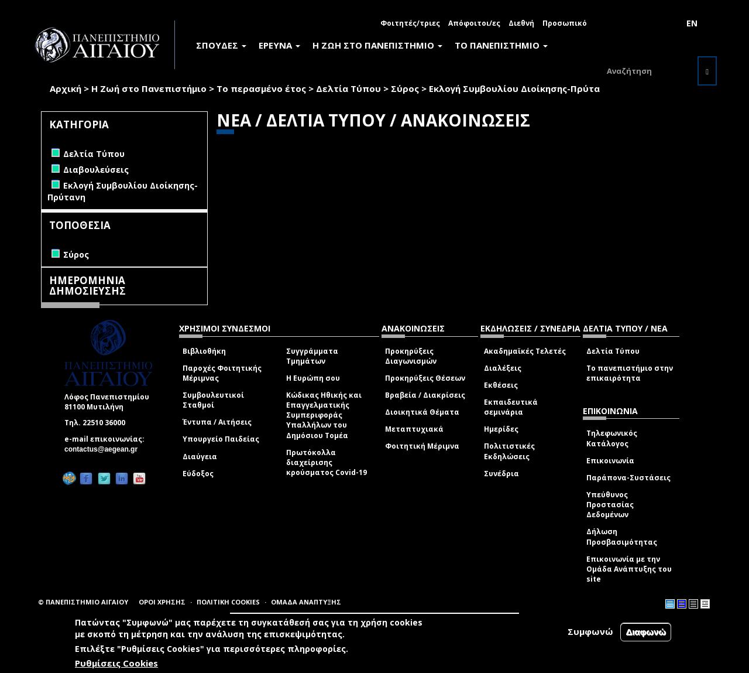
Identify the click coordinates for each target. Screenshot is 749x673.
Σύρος (405, 88)
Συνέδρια (501, 474)
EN (692, 23)
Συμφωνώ (590, 631)
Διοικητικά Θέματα (422, 412)
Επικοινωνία (610, 461)
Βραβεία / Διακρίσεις (425, 395)
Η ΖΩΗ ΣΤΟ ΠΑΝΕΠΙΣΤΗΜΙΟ (377, 45)
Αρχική (65, 88)
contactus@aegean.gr (104, 449)
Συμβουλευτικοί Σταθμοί (213, 400)
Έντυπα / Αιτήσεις (217, 422)
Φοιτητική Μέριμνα (422, 446)
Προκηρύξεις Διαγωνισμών (411, 356)
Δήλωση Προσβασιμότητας (621, 536)
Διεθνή (521, 23)
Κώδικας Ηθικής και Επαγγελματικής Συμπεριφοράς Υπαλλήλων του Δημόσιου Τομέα (324, 415)
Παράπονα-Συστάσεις (628, 478)
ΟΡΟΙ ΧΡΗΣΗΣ (162, 601)
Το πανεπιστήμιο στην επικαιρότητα (629, 373)
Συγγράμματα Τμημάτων (312, 356)
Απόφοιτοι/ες (474, 23)
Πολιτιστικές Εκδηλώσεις (509, 451)
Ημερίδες (501, 429)
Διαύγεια (200, 457)
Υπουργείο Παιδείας (221, 439)
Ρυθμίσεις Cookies (116, 663)
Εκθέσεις (501, 385)
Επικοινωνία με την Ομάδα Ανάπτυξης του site (629, 569)
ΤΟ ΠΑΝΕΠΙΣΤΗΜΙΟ (501, 45)
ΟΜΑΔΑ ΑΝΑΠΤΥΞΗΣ (306, 601)
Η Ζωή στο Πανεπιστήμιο (149, 88)
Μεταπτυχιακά (414, 429)
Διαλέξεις (502, 368)
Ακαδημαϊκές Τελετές (525, 351)
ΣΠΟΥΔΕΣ (221, 45)
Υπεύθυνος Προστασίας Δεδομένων (610, 505)
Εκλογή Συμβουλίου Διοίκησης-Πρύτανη (519, 88)
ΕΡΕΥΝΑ (279, 45)
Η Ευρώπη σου (313, 378)
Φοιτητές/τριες (410, 23)
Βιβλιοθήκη (204, 351)
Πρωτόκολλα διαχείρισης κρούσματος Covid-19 (326, 462)
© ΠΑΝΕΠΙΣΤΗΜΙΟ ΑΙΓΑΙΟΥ (83, 601)
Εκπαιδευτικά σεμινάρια (511, 407)
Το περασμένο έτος (261, 88)
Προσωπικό (564, 23)
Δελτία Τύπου (348, 88)
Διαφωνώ (646, 632)
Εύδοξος (198, 474)
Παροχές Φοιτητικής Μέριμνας (222, 373)
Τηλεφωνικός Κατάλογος (611, 438)
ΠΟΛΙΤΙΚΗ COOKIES (228, 601)
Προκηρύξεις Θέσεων (425, 378)
